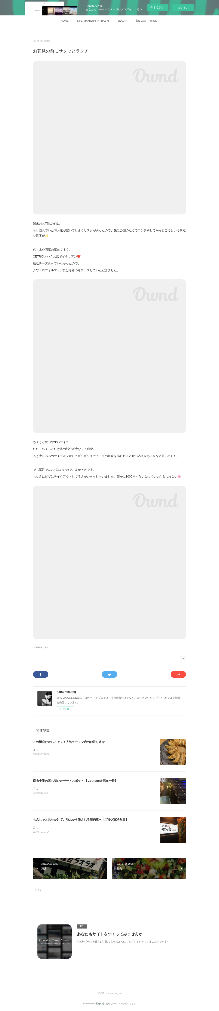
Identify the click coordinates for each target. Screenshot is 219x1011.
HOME (65, 20)
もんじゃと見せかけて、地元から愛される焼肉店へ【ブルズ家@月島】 (81, 819)
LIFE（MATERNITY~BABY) (93, 20)
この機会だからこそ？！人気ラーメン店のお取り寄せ (69, 742)
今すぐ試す (157, 7)
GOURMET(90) (40, 647)
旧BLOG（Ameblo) (147, 20)
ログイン (183, 7)
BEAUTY (122, 20)
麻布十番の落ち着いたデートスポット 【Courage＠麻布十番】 (75, 780)
